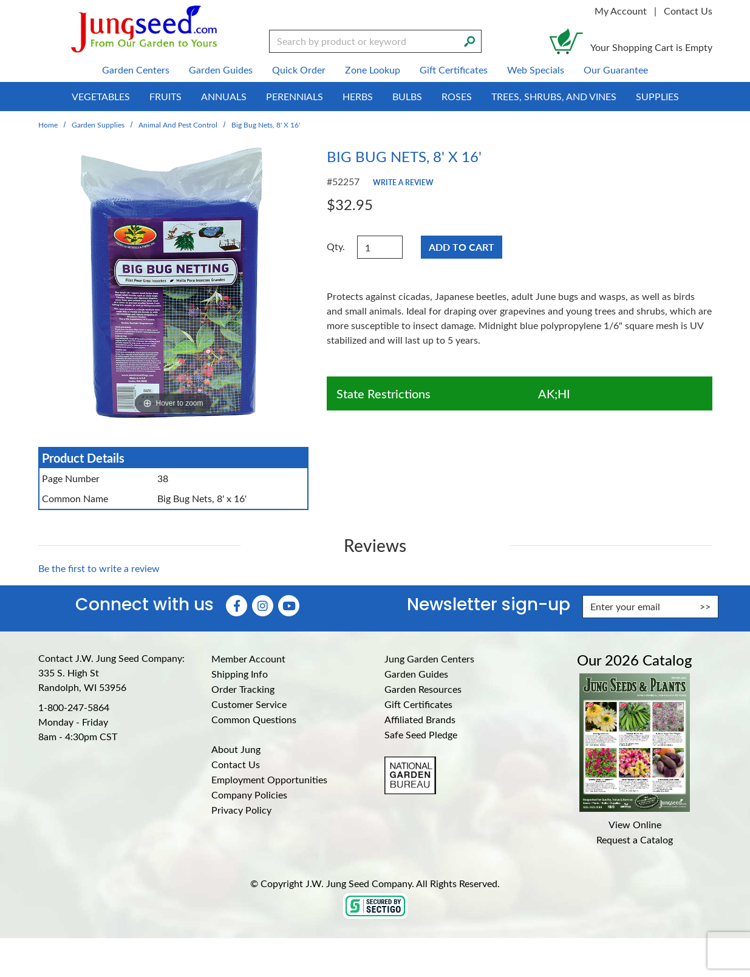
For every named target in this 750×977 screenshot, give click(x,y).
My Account (621, 10)
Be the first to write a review (99, 568)
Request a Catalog (634, 839)
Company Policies (249, 794)
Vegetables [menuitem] (101, 96)
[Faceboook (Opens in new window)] (236, 605)
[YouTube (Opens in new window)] (288, 605)
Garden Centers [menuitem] (135, 69)
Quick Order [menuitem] (299, 69)
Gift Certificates (418, 704)
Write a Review (403, 182)
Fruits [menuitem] (165, 96)
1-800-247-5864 (73, 707)
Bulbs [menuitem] (407, 96)
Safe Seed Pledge (420, 734)
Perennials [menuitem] (294, 96)
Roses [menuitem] (456, 96)
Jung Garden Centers (429, 658)
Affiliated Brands (419, 719)
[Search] (469, 40)
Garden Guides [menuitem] (221, 69)
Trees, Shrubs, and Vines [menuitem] (553, 96)
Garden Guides (416, 673)
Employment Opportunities (269, 779)
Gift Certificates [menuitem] (454, 69)
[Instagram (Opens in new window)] (262, 605)
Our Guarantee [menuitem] (616, 69)
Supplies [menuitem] (657, 96)
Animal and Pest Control (177, 124)
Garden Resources (423, 689)
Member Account (248, 658)
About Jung (236, 749)
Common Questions (253, 719)
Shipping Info (239, 673)
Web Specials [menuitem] (535, 69)
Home (48, 124)
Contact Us (688, 10)
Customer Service (249, 704)
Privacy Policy (241, 809)
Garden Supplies (98, 124)
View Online (635, 824)
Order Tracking (242, 689)
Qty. (336, 246)
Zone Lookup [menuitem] (372, 69)
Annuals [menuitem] (224, 96)
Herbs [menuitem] (358, 96)
